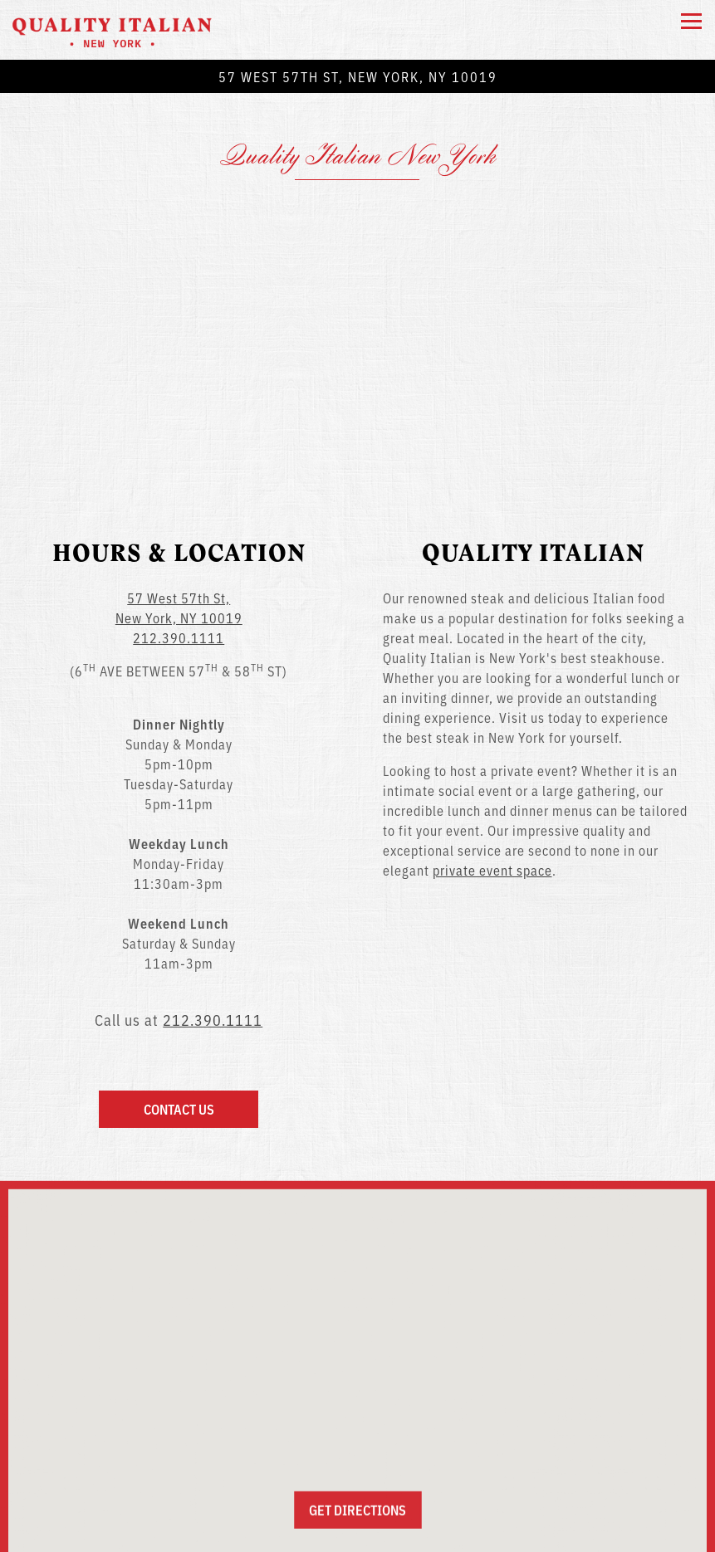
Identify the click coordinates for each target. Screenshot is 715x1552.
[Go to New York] (357, 76)
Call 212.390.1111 (357, 1494)
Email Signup (358, 1532)
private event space (492, 814)
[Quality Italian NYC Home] (112, 29)
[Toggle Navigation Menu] (691, 21)
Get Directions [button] (357, 1458)
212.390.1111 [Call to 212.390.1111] (178, 582)
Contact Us (179, 1053)
